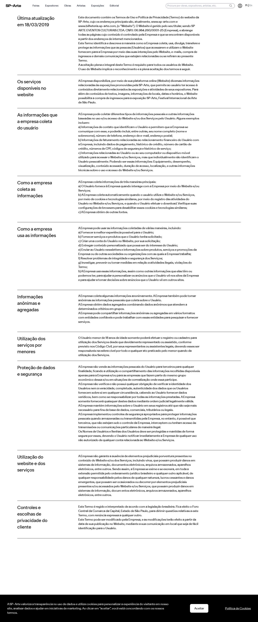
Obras (67, 5)
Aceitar (199, 608)
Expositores (51, 5)
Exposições (97, 5)
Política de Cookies (238, 608)
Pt (246, 5)
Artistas (81, 5)
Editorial (114, 5)
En (250, 5)
